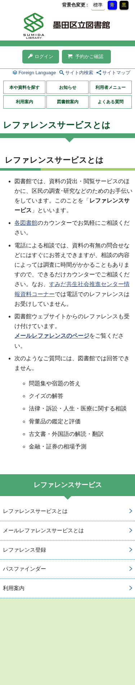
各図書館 (25, 223)
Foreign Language (37, 72)
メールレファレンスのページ (51, 336)
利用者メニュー (110, 87)
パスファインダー (24, 569)
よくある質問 (110, 101)
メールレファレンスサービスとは (43, 530)
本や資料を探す (24, 87)
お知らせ (67, 87)
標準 (98, 5)
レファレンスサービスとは (35, 511)
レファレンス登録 (24, 550)
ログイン (40, 56)
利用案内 (24, 101)
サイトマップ (116, 72)
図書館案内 (67, 101)
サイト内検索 (79, 72)
